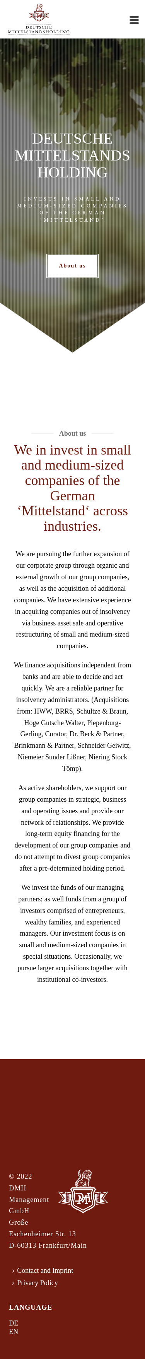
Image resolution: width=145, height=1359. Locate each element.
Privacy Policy (35, 1283)
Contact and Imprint (42, 1270)
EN (13, 1332)
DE (13, 1323)
